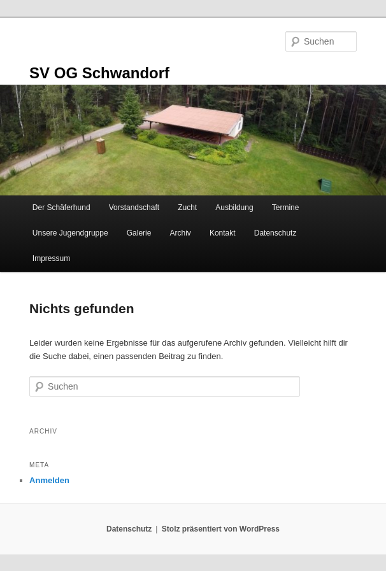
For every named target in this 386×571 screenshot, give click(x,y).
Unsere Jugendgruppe (70, 233)
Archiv (179, 233)
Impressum (51, 258)
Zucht (187, 207)
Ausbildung (234, 207)
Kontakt (223, 233)
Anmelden (49, 480)
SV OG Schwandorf (99, 72)
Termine (285, 207)
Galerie (139, 233)
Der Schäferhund (61, 207)
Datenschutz (275, 233)
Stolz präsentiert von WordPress (221, 529)
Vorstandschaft (134, 207)
